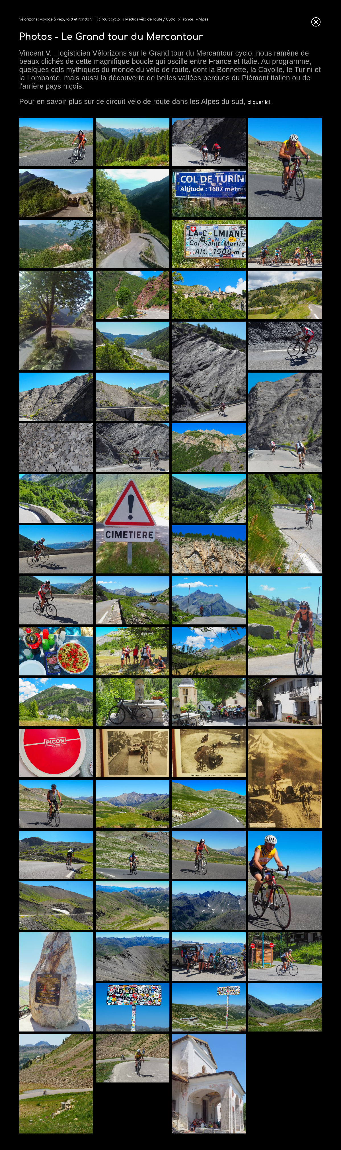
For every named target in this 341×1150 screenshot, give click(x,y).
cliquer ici (259, 102)
